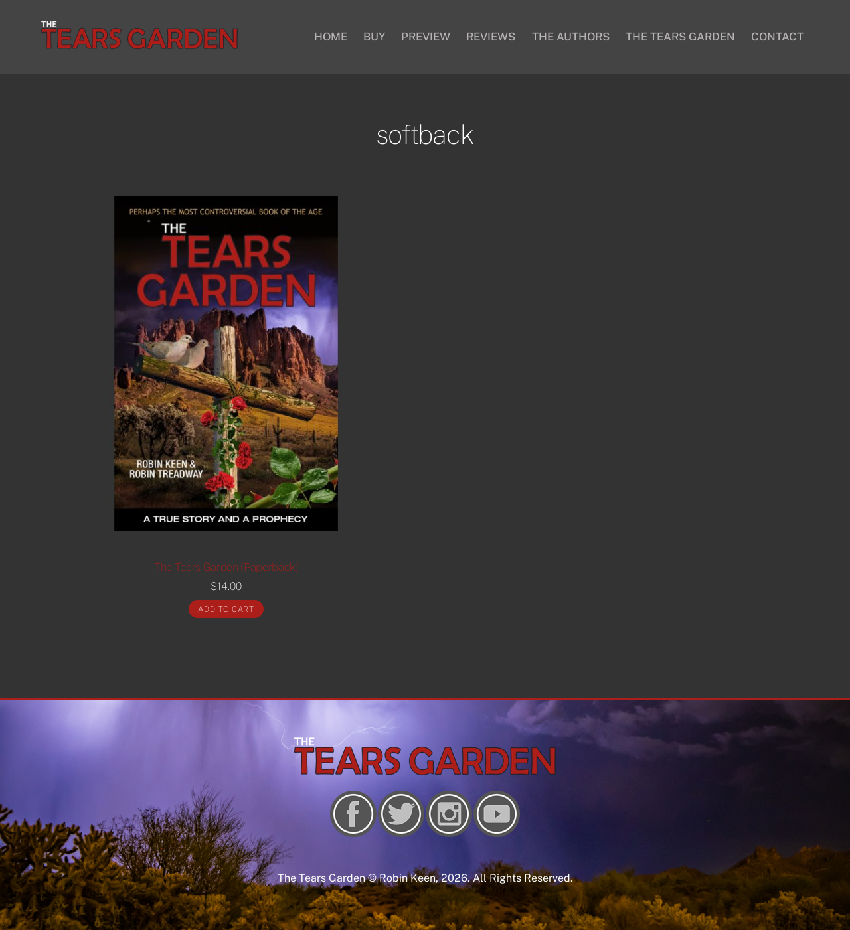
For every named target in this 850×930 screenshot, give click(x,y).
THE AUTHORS (571, 36)
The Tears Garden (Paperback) (226, 567)
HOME (330, 36)
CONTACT (777, 36)
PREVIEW (425, 36)
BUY (374, 36)
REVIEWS (490, 36)
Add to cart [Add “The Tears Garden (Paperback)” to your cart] (226, 609)
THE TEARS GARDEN (680, 36)
